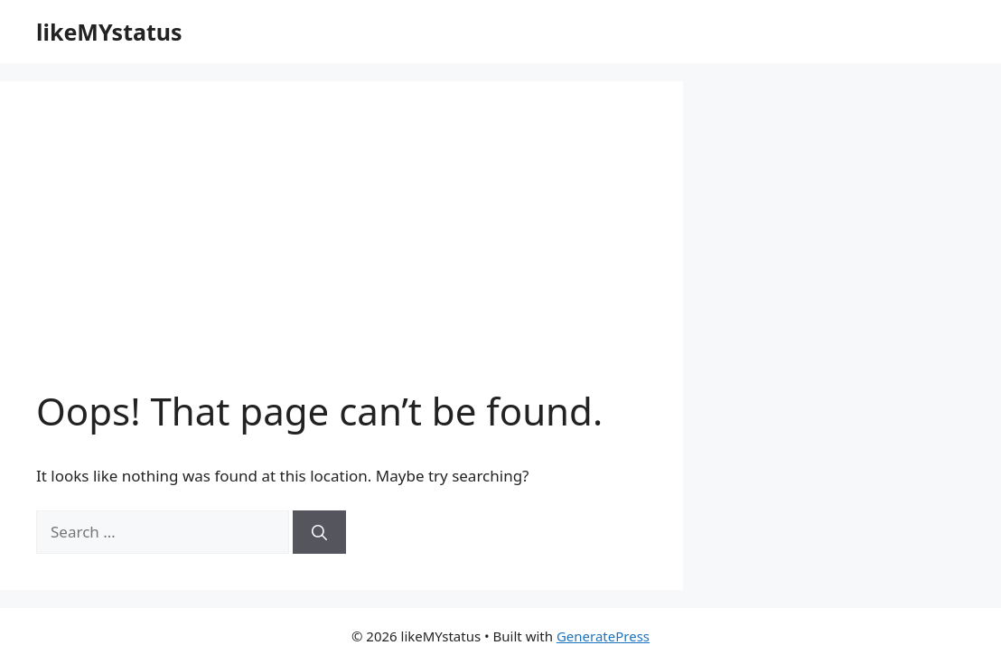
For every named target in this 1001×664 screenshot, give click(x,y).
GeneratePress (603, 636)
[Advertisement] (341, 252)
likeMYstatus (109, 31)
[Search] (319, 532)
